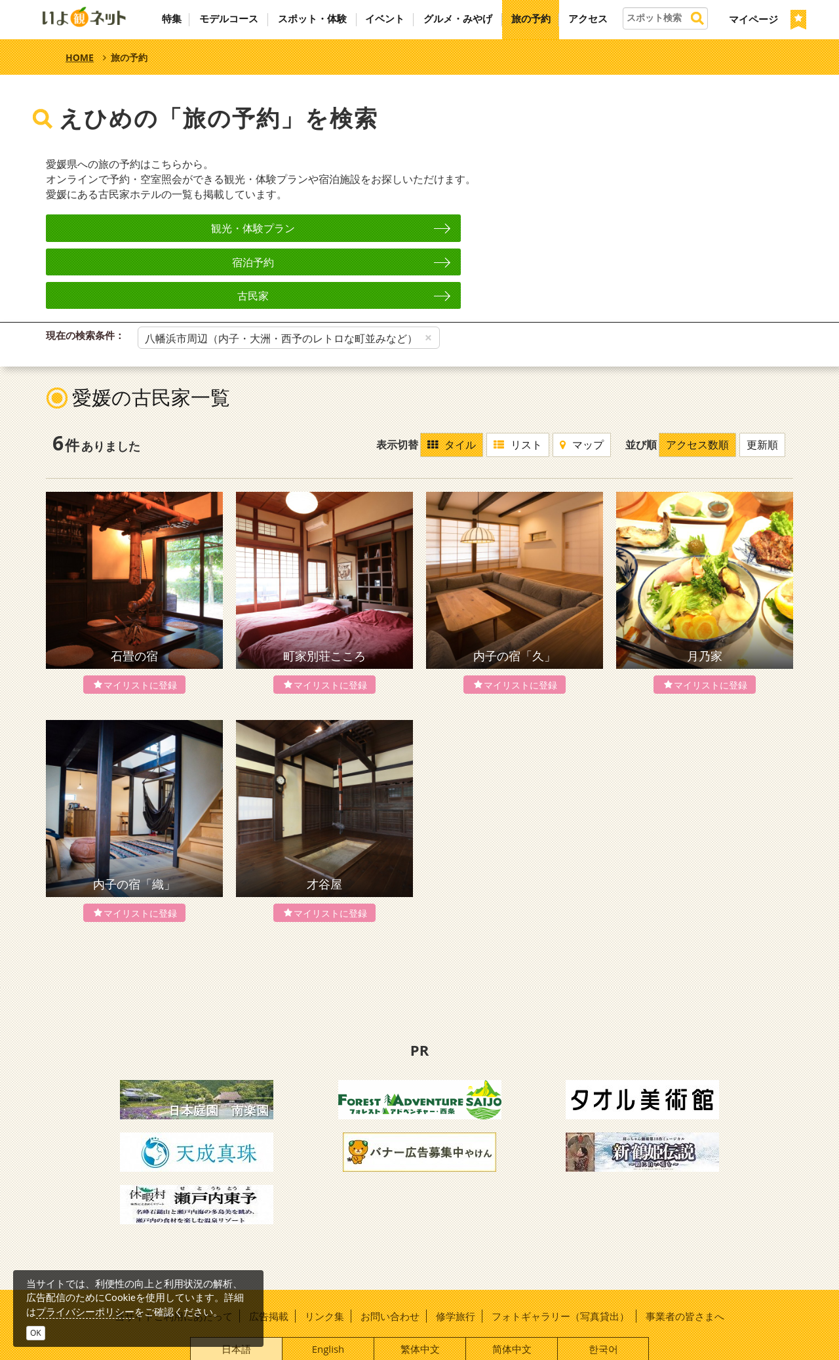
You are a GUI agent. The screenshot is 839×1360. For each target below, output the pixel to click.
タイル (453, 377)
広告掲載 (268, 1248)
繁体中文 (420, 1281)
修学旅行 (455, 1248)
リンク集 (324, 1248)
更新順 (763, 377)
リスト (519, 377)
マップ (583, 377)
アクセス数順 (698, 377)
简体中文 (512, 1281)
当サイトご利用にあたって (174, 1248)
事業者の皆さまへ (685, 1248)
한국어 (603, 1281)
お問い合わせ (390, 1248)
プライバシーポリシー (85, 1311)
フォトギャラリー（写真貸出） (560, 1248)
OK (35, 1332)
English (328, 1281)
